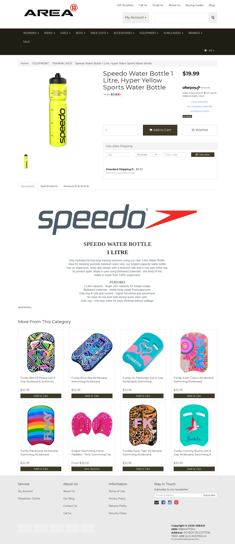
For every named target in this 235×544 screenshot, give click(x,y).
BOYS (80, 33)
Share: (112, 94)
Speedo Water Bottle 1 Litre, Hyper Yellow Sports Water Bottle (113, 63)
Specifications (49, 186)
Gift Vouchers (125, 5)
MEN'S (49, 33)
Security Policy (118, 513)
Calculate (203, 154)
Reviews (76, 186)
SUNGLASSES (173, 33)
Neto (197, 539)
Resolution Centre (29, 498)
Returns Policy (117, 505)
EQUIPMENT (149, 33)
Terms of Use (117, 491)
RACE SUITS (99, 33)
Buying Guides (195, 5)
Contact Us (70, 505)
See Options (91, 468)
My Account (135, 17)
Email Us (158, 5)
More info (196, 87)
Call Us (143, 5)
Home (24, 63)
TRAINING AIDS (62, 63)
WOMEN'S (31, 33)
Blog (212, 5)
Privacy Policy (117, 498)
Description (28, 186)
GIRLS (65, 33)
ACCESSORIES (124, 33)
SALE (26, 41)
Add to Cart (160, 130)
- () (209, 50)
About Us (174, 5)
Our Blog (68, 498)
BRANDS (195, 33)
